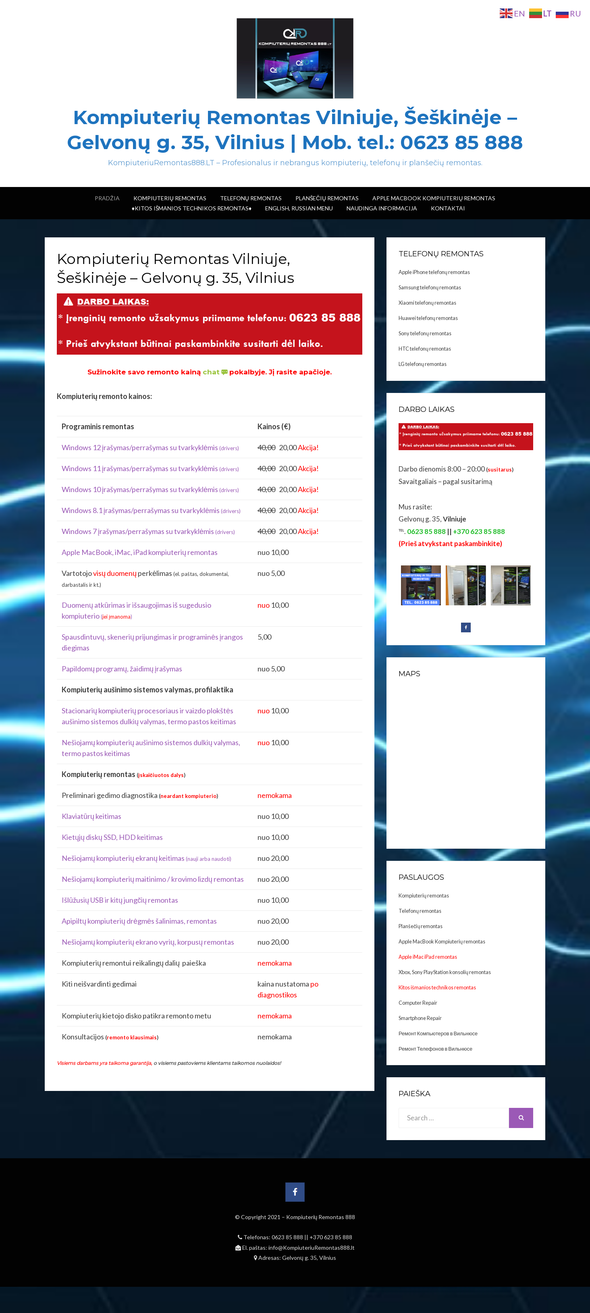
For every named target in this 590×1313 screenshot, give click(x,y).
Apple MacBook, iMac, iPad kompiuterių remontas (140, 552)
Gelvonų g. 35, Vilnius (309, 1257)
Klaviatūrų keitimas (91, 816)
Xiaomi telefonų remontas (427, 302)
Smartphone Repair (420, 1018)
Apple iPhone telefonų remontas (434, 272)
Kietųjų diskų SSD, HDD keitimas (112, 837)
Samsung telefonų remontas (430, 287)
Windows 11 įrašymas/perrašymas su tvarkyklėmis (150, 468)
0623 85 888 (288, 1237)
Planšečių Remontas (327, 198)
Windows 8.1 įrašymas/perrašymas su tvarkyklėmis (151, 510)
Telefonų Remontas (251, 198)
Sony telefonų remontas (425, 333)
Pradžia (107, 198)
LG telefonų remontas (423, 364)
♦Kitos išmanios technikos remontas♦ (191, 208)
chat (216, 372)
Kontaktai (448, 208)
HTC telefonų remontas (425, 348)
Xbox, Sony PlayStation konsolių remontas (445, 972)
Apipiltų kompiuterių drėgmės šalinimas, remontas (139, 920)
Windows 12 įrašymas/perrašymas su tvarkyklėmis (150, 447)
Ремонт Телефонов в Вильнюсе (435, 1048)
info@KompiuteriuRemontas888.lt (311, 1247)
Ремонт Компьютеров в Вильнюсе (438, 1033)
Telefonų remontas (420, 911)
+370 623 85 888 (331, 1237)
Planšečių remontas (420, 926)
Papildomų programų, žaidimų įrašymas (122, 668)
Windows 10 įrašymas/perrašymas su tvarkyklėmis (150, 489)
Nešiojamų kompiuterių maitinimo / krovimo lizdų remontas (153, 879)
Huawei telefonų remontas (428, 318)
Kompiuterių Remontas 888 (320, 1216)
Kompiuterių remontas (424, 895)
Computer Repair (418, 1002)
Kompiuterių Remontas (169, 198)
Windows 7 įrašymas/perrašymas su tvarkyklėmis (148, 531)
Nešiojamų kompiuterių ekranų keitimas (146, 858)
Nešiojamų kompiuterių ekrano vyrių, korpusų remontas (148, 941)
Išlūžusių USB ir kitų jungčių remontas (120, 899)
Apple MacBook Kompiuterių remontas (433, 198)
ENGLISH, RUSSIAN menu (299, 208)
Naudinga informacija (382, 208)
